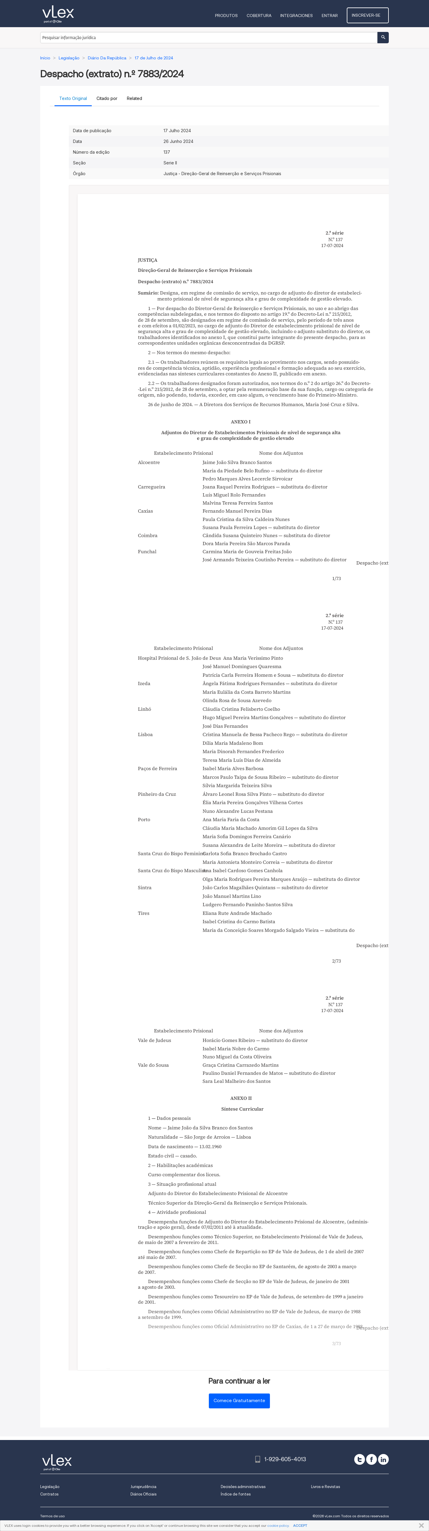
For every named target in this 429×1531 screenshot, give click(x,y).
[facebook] (371, 1459)
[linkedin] (383, 1459)
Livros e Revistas (325, 1486)
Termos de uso (52, 1516)
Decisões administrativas (243, 1486)
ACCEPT (300, 1525)
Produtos (231, 15)
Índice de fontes (236, 1494)
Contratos (49, 1494)
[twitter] (359, 1459)
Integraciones (301, 15)
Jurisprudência (143, 1486)
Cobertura (264, 15)
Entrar (335, 15)
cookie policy (278, 1525)
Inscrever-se (370, 15)
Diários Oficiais (143, 1494)
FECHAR (420, 1526)
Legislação (49, 1486)
